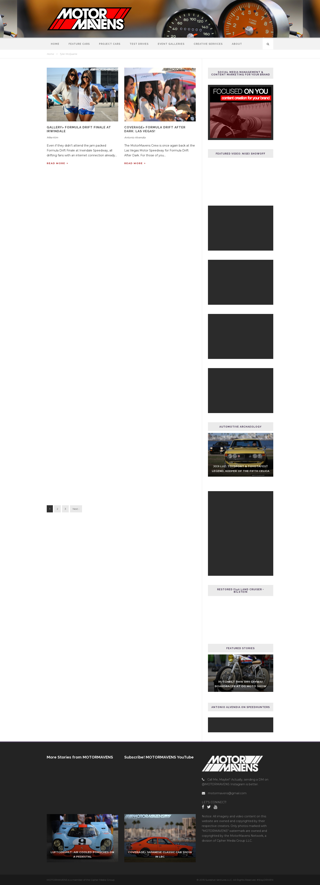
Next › (76, 508)
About (237, 44)
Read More (57, 163)
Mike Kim (52, 137)
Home (55, 44)
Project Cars (109, 44)
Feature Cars (79, 44)
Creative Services (208, 44)
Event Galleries (171, 44)
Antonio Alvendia (135, 137)
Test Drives (139, 44)
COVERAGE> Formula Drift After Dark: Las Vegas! (155, 129)
